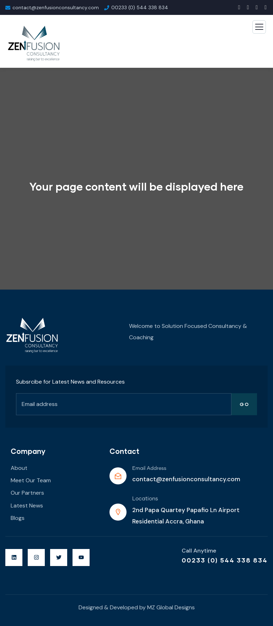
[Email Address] (118, 475)
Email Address (149, 468)
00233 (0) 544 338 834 (225, 560)
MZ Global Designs (171, 607)
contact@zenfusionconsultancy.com (186, 479)
